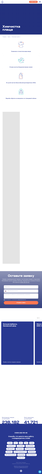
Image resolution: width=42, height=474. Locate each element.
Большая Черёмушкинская (20, 451)
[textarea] (21, 296)
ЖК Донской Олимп (30, 448)
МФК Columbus (10, 448)
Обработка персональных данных (21, 466)
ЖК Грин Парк (21, 454)
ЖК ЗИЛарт (9, 451)
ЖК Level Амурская (31, 454)
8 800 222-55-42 (24, 282)
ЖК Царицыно (20, 448)
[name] (21, 287)
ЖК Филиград (32, 451)
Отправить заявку (21, 302)
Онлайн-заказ (21, 457)
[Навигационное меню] (40, 1)
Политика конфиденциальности (21, 467)
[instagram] (21, 471)
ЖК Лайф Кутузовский (10, 454)
